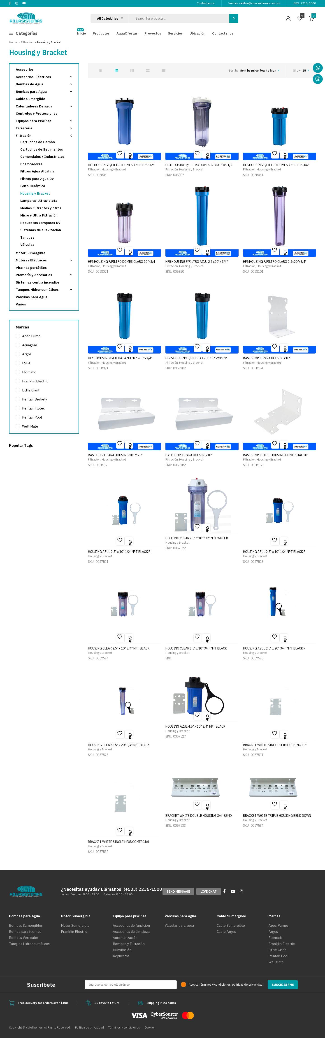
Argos (26, 354)
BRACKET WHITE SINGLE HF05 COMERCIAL (119, 842)
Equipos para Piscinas (33, 121)
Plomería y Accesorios (34, 275)
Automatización (125, 938)
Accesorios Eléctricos (33, 77)
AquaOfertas (127, 33)
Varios (21, 304)
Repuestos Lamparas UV (40, 223)
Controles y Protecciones (36, 113)
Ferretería (24, 128)
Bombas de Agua (29, 84)
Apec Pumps (278, 925)
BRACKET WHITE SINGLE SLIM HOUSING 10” (275, 745)
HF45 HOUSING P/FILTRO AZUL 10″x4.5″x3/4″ (120, 358)
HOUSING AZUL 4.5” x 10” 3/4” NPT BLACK (195, 726)
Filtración (27, 42)
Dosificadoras (31, 164)
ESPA (26, 363)
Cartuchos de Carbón (37, 142)
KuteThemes (34, 1027)
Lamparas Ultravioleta (38, 200)
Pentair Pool (32, 417)
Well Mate (30, 426)
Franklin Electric (35, 381)
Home (13, 42)
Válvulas (27, 244)
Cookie (149, 1027)
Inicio (81, 33)
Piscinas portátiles (31, 267)
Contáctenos (222, 33)
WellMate (276, 962)
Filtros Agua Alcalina (37, 171)
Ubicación (197, 33)
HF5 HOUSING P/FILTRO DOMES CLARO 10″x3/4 (121, 262)
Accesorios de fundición (131, 925)
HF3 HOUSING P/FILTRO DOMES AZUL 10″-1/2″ (121, 165)
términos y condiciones (215, 985)
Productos (101, 33)
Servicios (175, 33)
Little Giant (30, 390)
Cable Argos (226, 931)
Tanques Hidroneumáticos (37, 289)
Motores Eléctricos (31, 260)
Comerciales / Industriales (42, 156)
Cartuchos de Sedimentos (41, 149)
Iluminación (122, 950)
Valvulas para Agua (31, 297)
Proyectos (152, 33)
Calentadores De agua (34, 106)
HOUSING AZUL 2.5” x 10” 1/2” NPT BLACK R (119, 552)
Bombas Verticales (24, 938)
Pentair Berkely (34, 399)
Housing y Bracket (114, 169)
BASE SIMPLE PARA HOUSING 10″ (266, 358)
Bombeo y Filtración (129, 944)
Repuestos (121, 956)
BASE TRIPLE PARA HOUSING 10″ (188, 455)
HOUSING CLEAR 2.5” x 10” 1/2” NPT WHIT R (196, 538)
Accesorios (25, 69)
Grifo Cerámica (32, 186)
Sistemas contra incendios (38, 282)
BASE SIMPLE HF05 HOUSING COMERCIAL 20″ (275, 455)
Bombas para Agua (31, 91)
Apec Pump (31, 336)
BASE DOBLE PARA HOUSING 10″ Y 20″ (115, 455)
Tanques (27, 237)
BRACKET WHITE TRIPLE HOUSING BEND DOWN (277, 816)
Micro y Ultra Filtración (39, 215)
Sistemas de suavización (40, 230)
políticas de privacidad (247, 985)
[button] (178, 891)
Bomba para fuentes (25, 931)
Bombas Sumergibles (26, 925)
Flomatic (29, 372)
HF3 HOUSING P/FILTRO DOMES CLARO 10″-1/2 (198, 165)
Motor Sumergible (30, 253)
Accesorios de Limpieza (131, 931)
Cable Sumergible (30, 99)
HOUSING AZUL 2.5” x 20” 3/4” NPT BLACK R (274, 648)
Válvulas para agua (179, 925)
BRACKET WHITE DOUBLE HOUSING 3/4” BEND (198, 816)
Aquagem (29, 345)
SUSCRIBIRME (283, 985)
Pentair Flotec (33, 408)
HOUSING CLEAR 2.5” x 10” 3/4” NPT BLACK (118, 648)
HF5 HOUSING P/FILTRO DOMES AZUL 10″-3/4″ (276, 165)
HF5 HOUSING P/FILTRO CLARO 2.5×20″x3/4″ (274, 262)
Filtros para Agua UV (37, 179)
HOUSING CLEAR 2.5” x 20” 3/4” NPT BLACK (118, 745)
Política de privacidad (89, 1027)
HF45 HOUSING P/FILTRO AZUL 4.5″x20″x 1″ (196, 358)
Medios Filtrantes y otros (40, 208)
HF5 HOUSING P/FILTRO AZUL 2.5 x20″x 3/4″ (196, 262)
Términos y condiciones (124, 1027)
